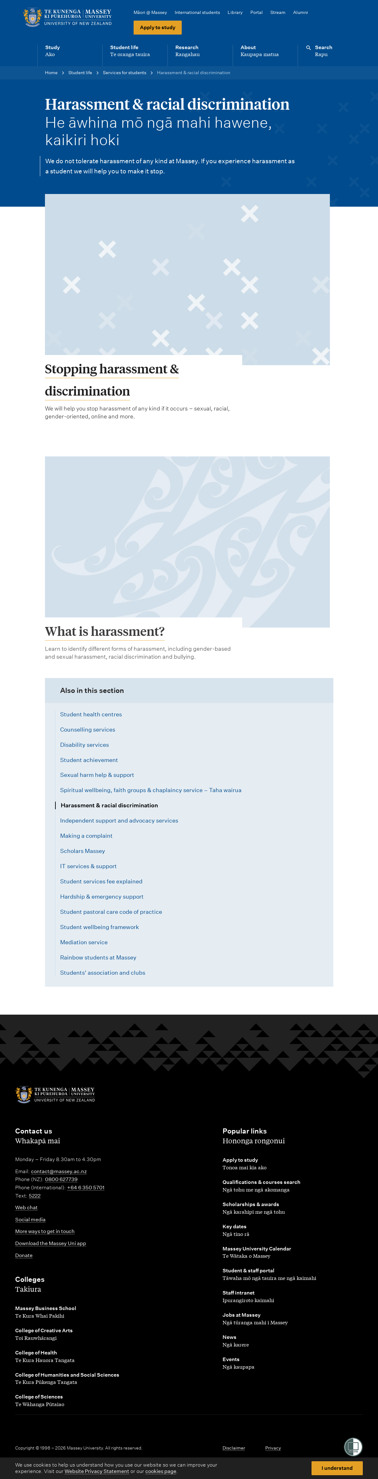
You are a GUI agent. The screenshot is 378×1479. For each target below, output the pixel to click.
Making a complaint (86, 835)
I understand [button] (337, 1468)
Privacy (273, 1448)
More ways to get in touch (45, 1231)
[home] (69, 17)
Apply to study (157, 27)
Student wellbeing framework (99, 927)
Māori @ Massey (150, 12)
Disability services (84, 744)
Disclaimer (234, 1448)
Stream (278, 12)
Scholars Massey (82, 851)
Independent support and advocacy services (119, 820)
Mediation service (84, 942)
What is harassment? (105, 660)
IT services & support (88, 866)
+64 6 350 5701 (85, 1188)
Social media (30, 1220)
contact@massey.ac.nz (59, 1171)
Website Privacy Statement (97, 1471)
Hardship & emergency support (102, 896)
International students (197, 12)
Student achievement (89, 760)
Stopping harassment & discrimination (112, 379)
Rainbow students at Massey (98, 957)
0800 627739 (61, 1179)
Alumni (300, 12)
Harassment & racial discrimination (109, 805)
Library (235, 12)
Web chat (26, 1208)
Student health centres (91, 714)
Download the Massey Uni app (50, 1243)
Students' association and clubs (102, 972)
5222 (35, 1196)
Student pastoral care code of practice (111, 911)
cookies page (160, 1471)
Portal (256, 12)
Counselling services (87, 729)
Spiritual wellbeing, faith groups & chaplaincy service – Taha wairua (151, 790)
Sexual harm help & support (97, 775)
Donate (24, 1255)
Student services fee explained (101, 881)
